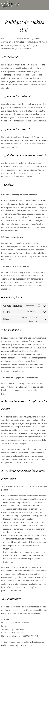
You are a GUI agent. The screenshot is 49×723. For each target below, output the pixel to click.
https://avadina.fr (22, 64)
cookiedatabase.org (9, 645)
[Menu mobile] (45, 4)
